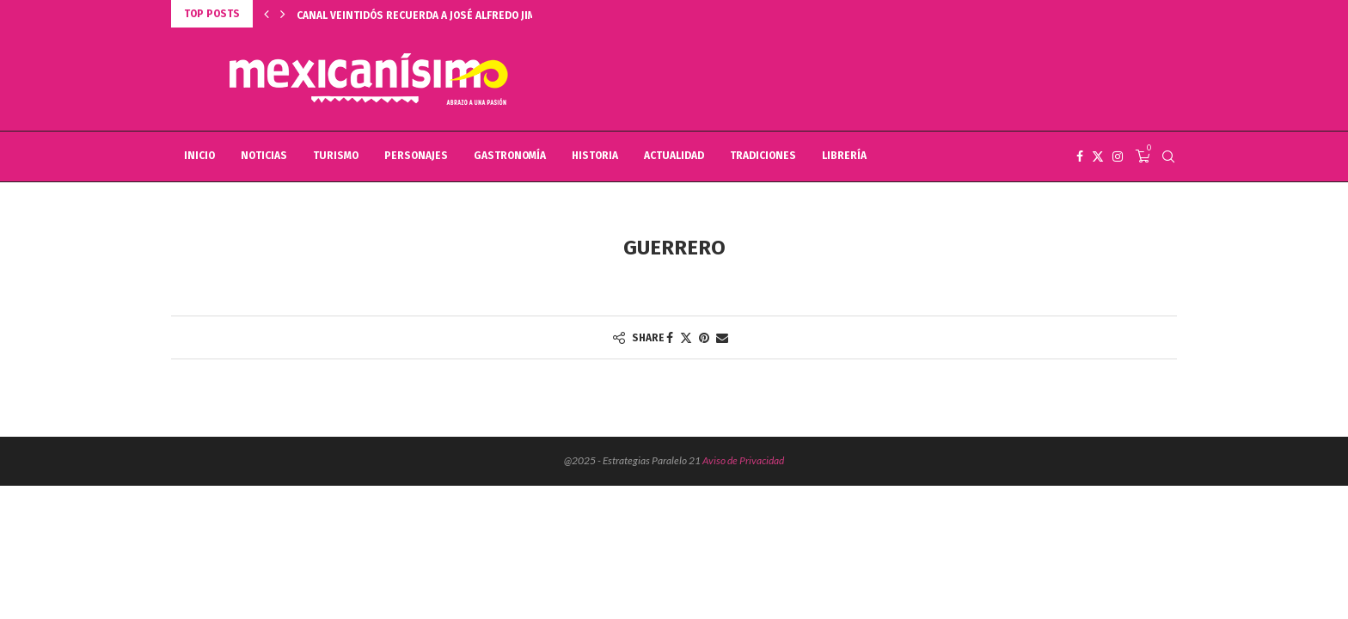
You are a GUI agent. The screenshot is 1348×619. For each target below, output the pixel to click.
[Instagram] (1117, 156)
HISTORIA (595, 156)
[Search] (1168, 156)
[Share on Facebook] (669, 337)
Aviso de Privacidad (743, 460)
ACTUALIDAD (674, 156)
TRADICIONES (763, 156)
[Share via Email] (722, 337)
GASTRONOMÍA (510, 156)
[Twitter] (1098, 156)
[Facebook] (1079, 156)
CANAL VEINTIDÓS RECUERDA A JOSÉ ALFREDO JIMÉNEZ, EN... (443, 15)
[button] (266, 14)
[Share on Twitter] (686, 337)
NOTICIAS (264, 156)
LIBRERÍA (844, 156)
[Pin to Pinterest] (704, 337)
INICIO (199, 156)
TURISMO (335, 156)
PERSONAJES (416, 156)
